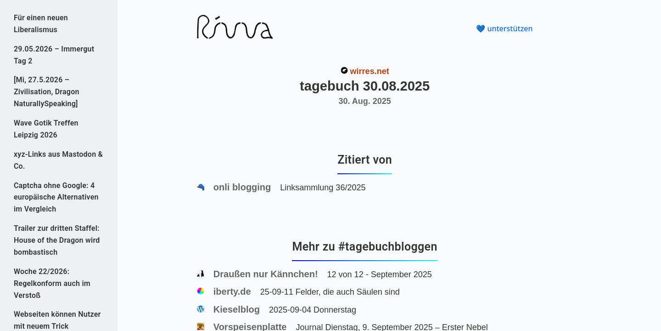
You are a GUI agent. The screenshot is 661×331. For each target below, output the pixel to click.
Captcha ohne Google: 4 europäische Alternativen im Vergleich (56, 197)
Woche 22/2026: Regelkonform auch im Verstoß (52, 283)
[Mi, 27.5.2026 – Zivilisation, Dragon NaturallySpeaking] (46, 91)
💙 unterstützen (504, 28)
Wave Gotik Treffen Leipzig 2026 (46, 129)
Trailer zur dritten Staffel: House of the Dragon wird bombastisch (57, 240)
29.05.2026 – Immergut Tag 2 (54, 55)
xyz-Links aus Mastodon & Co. (58, 160)
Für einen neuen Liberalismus (41, 23)
